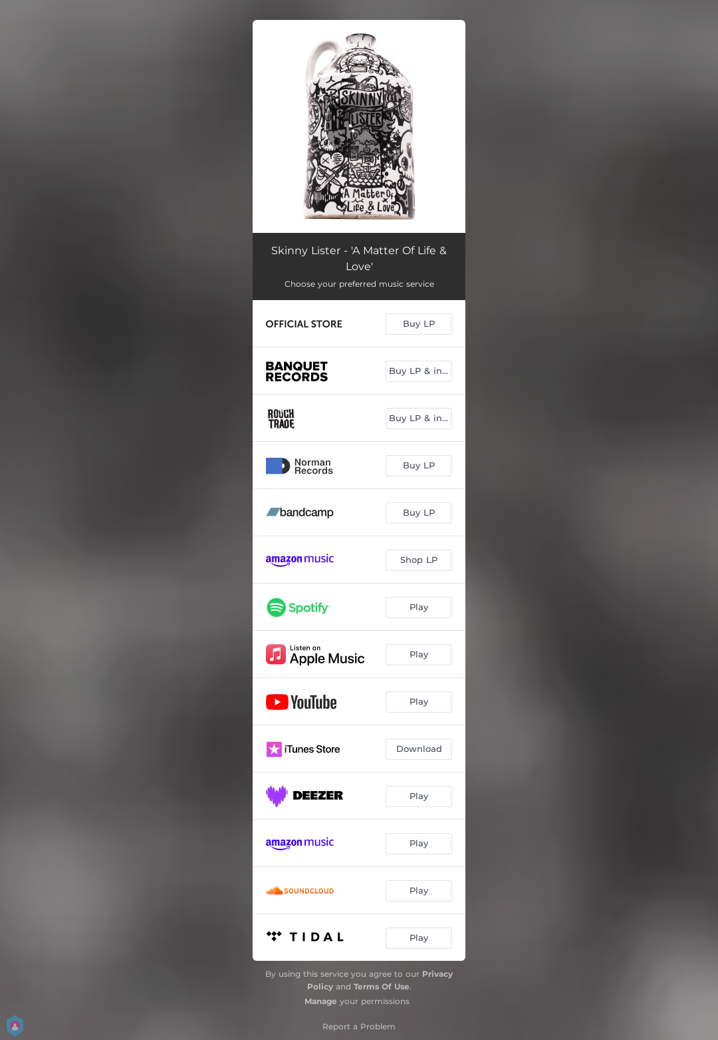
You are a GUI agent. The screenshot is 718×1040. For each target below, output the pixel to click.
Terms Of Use (382, 986)
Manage (320, 1001)
